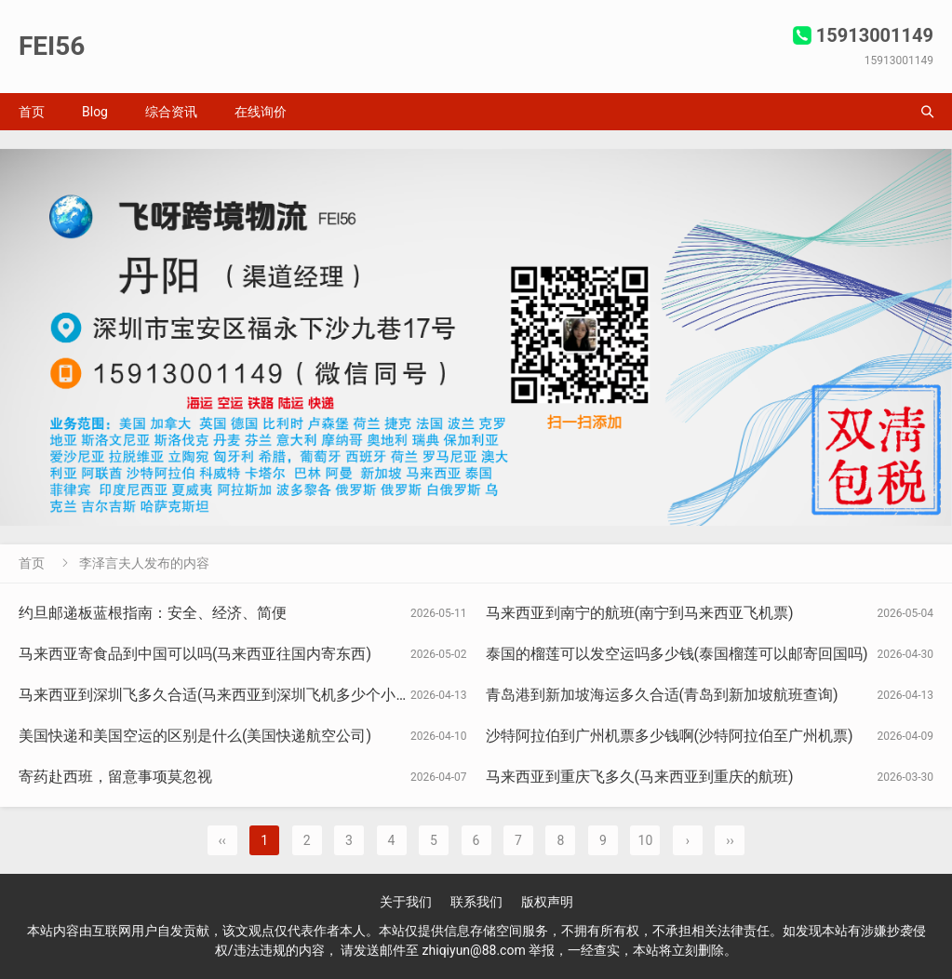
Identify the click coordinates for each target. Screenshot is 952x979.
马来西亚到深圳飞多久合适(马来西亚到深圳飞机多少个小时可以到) (240, 695)
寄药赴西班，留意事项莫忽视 (115, 776)
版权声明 (547, 901)
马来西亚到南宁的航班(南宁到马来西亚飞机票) (640, 613)
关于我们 (406, 901)
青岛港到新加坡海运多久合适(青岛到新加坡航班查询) (662, 695)
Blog (95, 111)
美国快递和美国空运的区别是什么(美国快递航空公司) (195, 735)
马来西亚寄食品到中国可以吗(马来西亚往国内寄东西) (195, 654)
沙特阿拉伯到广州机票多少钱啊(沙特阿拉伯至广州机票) (669, 735)
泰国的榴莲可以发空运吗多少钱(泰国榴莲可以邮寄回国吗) (677, 654)
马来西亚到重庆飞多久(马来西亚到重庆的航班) (640, 776)
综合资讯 (171, 111)
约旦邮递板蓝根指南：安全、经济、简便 (153, 613)
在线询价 (261, 111)
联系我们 (476, 901)
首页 (32, 111)
